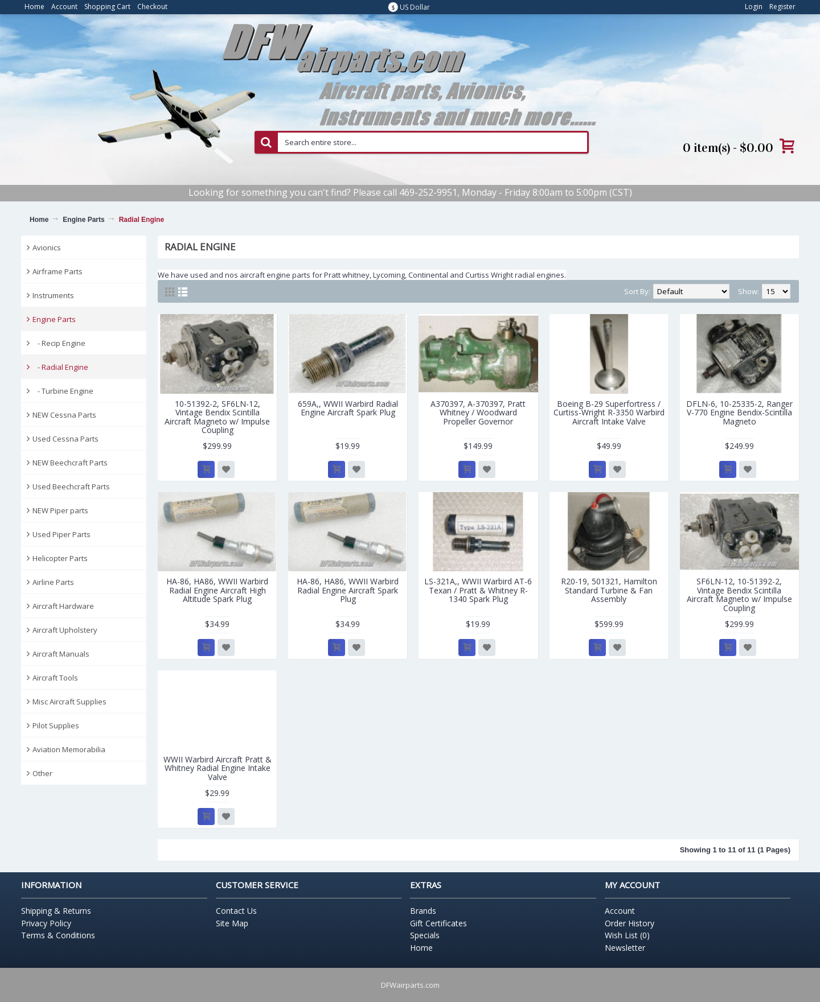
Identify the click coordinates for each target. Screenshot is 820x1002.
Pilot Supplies (55, 725)
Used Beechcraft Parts (71, 486)
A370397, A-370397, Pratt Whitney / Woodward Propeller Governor (478, 412)
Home (39, 220)
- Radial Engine (60, 367)
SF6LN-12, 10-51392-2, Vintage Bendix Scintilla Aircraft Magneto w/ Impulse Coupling (739, 594)
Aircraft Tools (55, 678)
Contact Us (236, 910)
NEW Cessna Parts (64, 415)
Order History (629, 923)
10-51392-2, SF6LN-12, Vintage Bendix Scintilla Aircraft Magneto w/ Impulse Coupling (217, 416)
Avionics (46, 247)
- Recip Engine (58, 343)
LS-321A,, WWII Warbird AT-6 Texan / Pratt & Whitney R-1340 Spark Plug (478, 590)
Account (620, 910)
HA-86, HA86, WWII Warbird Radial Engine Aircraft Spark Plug (348, 590)
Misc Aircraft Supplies (69, 701)
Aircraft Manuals (60, 654)
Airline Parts (53, 582)
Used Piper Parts (61, 534)
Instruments (53, 295)
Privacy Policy (46, 923)
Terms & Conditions (58, 935)
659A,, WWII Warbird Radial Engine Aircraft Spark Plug (348, 408)
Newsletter (625, 947)
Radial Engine (141, 220)
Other (42, 773)
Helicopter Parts (60, 558)
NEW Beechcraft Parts (70, 462)
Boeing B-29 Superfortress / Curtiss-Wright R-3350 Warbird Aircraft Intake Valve (609, 412)
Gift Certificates (438, 923)
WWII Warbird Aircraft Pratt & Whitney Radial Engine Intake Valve (217, 768)
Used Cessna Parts (65, 439)
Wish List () (627, 935)
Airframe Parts (57, 271)
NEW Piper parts (60, 510)
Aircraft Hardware (63, 606)
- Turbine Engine (62, 391)
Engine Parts (83, 220)
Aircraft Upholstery (64, 630)
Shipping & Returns (56, 910)
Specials (425, 935)
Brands (423, 910)
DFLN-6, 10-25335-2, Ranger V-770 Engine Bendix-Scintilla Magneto (739, 412)
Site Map (232, 923)
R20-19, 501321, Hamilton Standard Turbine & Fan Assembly (609, 590)
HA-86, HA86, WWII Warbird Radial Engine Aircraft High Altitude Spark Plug (217, 590)
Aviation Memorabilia (68, 749)
